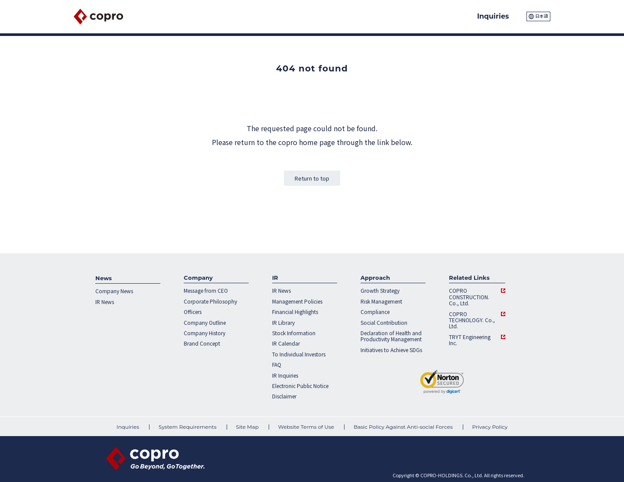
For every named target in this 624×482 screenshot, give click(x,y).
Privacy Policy (490, 427)
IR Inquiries (285, 375)
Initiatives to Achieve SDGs (391, 350)
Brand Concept (202, 343)
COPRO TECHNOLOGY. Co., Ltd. (472, 320)
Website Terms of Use (306, 427)
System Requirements (188, 427)
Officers (193, 312)
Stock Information (293, 333)
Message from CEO (206, 291)
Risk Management (381, 301)
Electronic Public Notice (300, 386)
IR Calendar (286, 343)
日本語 (541, 16)
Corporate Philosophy (210, 301)
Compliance (375, 312)
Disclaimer (284, 396)
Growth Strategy (380, 291)
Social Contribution (384, 323)
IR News (104, 302)
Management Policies (297, 301)
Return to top (312, 178)
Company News (114, 291)
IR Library (283, 323)
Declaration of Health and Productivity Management (391, 336)
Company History (204, 333)
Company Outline (205, 323)
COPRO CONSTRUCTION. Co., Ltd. (469, 297)
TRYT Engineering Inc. (470, 340)
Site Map (247, 427)
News (103, 278)
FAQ (276, 365)
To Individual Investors (298, 354)
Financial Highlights (295, 312)
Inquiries (128, 427)
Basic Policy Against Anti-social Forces (403, 427)
